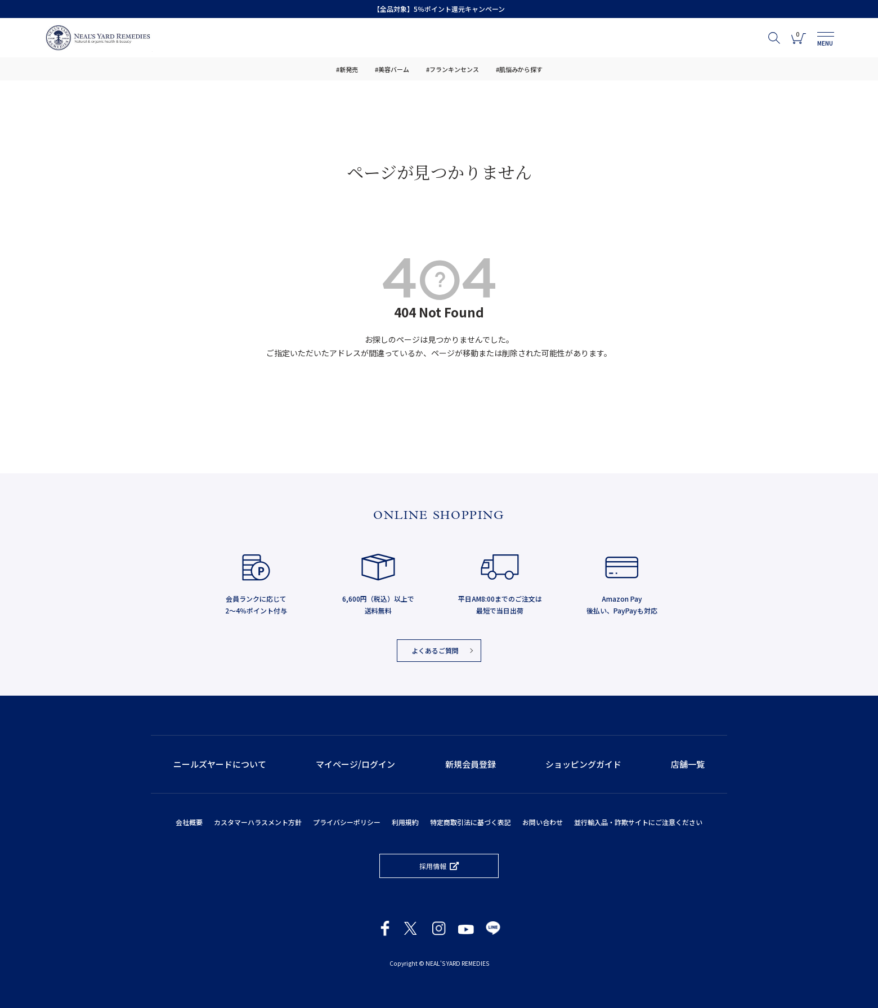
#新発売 (347, 69)
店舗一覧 (688, 764)
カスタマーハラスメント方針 (258, 822)
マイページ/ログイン (355, 764)
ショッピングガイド (583, 764)
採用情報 (432, 866)
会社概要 (189, 822)
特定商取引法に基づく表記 (470, 822)
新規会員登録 (470, 764)
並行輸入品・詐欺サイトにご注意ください (638, 822)
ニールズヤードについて (219, 764)
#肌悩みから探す (519, 69)
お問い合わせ (542, 822)
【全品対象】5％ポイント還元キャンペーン (439, 9)
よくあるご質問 (435, 650)
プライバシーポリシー (346, 822)
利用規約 (405, 822)
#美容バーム (392, 69)
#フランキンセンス (452, 69)
